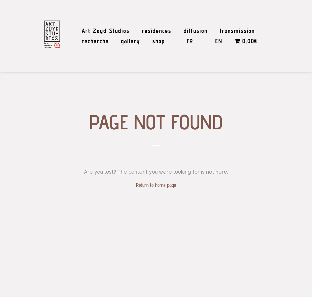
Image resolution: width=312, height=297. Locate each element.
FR (190, 41)
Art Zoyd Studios (106, 30)
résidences (156, 30)
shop (158, 41)
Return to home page (156, 185)
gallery (130, 41)
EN (218, 41)
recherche (95, 41)
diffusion (196, 30)
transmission (237, 30)
